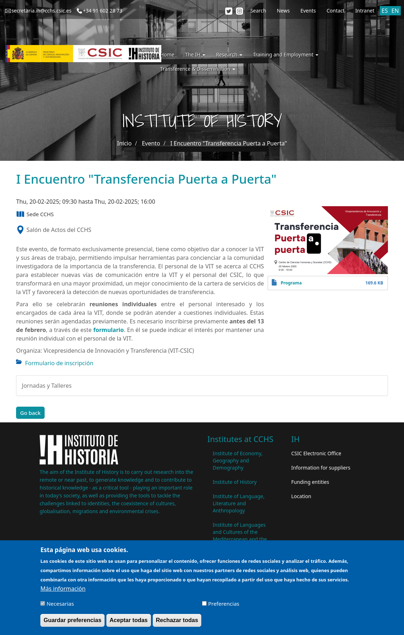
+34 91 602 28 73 (102, 10)
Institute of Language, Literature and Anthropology (238, 503)
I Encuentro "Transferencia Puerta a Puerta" (228, 143)
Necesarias (60, 606)
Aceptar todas (129, 623)
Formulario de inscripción (59, 363)
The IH (195, 54)
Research (229, 54)
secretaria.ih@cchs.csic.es (41, 10)
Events (308, 10)
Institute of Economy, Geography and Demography (238, 460)
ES (385, 11)
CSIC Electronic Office (316, 453)
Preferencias (223, 606)
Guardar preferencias (72, 623)
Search (258, 10)
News (283, 10)
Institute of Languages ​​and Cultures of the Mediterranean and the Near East (240, 535)
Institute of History (235, 481)
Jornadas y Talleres (46, 386)
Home (167, 54)
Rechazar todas (177, 623)
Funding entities (310, 481)
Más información (62, 591)
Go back (30, 412)
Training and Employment (285, 54)
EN (395, 11)
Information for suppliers (320, 467)
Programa (291, 283)
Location (301, 496)
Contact (336, 10)
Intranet (364, 10)
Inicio (124, 143)
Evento (151, 143)
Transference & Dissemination (197, 68)
